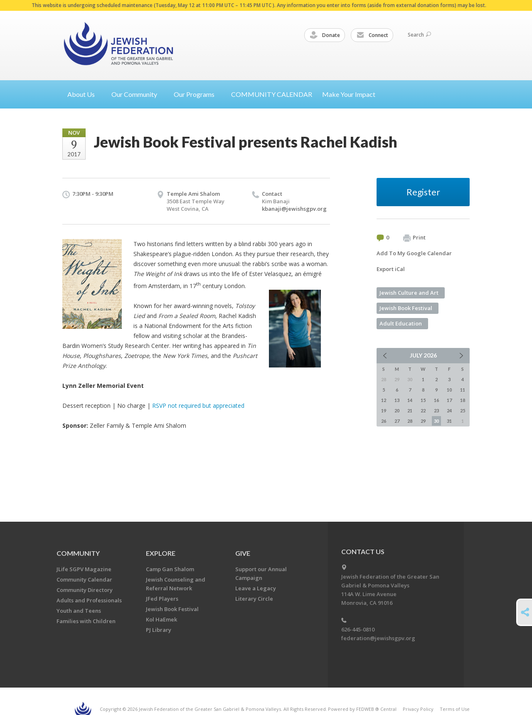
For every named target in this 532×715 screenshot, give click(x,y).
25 (462, 410)
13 (396, 400)
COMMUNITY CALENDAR (271, 94)
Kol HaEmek (161, 619)
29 (423, 421)
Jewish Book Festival (405, 308)
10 (449, 389)
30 (436, 421)
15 (423, 400)
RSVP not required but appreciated (198, 405)
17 (449, 400)
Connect (372, 35)
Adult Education (400, 323)
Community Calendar (84, 579)
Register (423, 192)
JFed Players (162, 598)
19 (383, 410)
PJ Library (158, 630)
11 (462, 389)
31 (449, 421)
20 (396, 410)
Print (414, 238)
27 (396, 421)
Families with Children (86, 621)
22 (423, 410)
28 (409, 421)
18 (462, 400)
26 (383, 421)
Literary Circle (254, 598)
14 (409, 400)
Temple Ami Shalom (193, 193)
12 (383, 400)
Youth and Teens (79, 610)
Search (419, 34)
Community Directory (85, 590)
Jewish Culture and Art (408, 292)
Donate (325, 35)
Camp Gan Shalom (170, 569)
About (84, 94)
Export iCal (391, 269)
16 (436, 400)
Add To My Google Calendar (414, 253)
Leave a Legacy (255, 588)
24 (449, 410)
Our (197, 94)
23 (436, 410)
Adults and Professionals (89, 600)
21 (409, 410)
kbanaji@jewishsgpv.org (294, 208)
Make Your (352, 94)
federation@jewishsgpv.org (378, 638)
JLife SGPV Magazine (84, 569)
